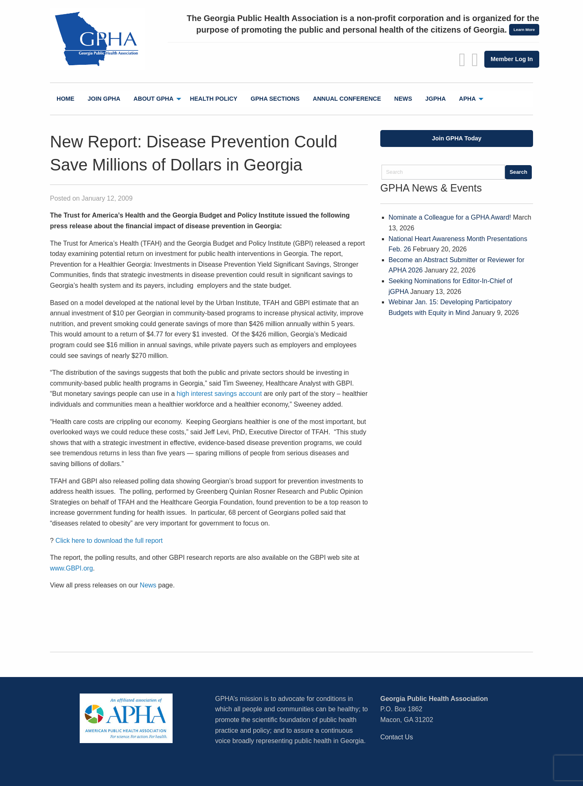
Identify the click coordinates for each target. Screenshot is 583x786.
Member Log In (512, 59)
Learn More (524, 29)
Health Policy (213, 98)
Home (65, 98)
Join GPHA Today (456, 138)
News (403, 98)
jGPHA (435, 98)
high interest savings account (219, 393)
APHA (467, 98)
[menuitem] (65, 99)
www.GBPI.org (71, 568)
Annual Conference (347, 98)
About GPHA (153, 98)
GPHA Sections (275, 98)
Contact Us (396, 737)
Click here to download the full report (109, 540)
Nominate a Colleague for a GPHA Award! (450, 217)
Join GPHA (104, 98)
